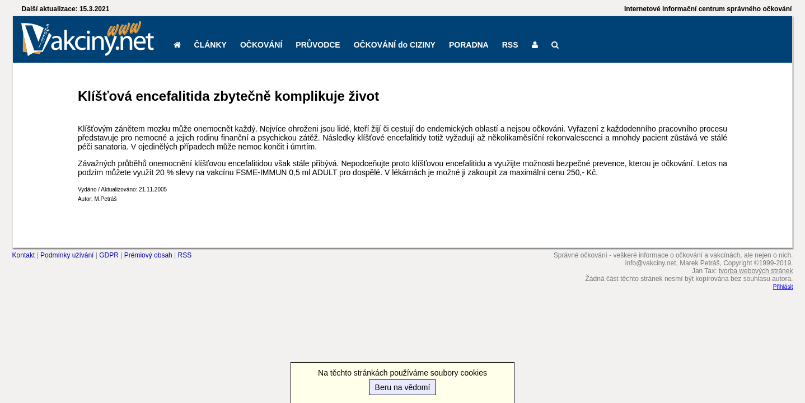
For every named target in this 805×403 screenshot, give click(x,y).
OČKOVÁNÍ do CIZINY (395, 44)
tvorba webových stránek (756, 271)
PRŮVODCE (318, 44)
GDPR (109, 255)
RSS (510, 44)
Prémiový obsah (148, 255)
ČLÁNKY (210, 44)
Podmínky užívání (66, 255)
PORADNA (469, 44)
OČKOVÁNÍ (261, 44)
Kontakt (23, 255)
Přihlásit (783, 287)
